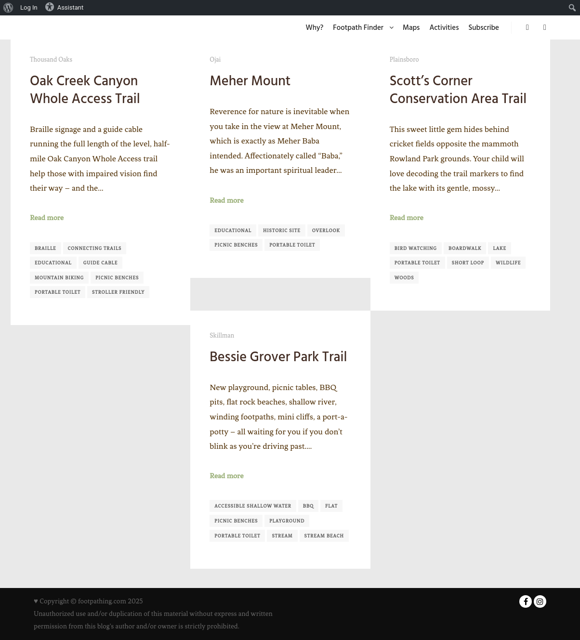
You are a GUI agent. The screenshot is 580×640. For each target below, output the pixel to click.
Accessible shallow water (252, 506)
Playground (286, 520)
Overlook (326, 230)
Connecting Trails (95, 248)
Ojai (215, 59)
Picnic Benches (117, 277)
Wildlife (508, 262)
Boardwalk (465, 248)
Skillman (222, 335)
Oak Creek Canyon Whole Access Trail (85, 90)
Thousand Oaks (51, 59)
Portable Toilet (57, 292)
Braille (45, 248)
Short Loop (468, 262)
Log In (29, 7)
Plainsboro (404, 59)
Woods (404, 277)
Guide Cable (100, 262)
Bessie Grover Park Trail (278, 357)
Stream (282, 535)
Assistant (64, 6)
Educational (53, 262)
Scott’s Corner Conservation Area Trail (458, 90)
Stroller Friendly (118, 292)
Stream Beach (324, 535)
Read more (47, 217)
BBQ (308, 506)
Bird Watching (416, 248)
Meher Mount (250, 81)
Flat (331, 506)
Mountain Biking (59, 277)
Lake (499, 248)
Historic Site (282, 230)
